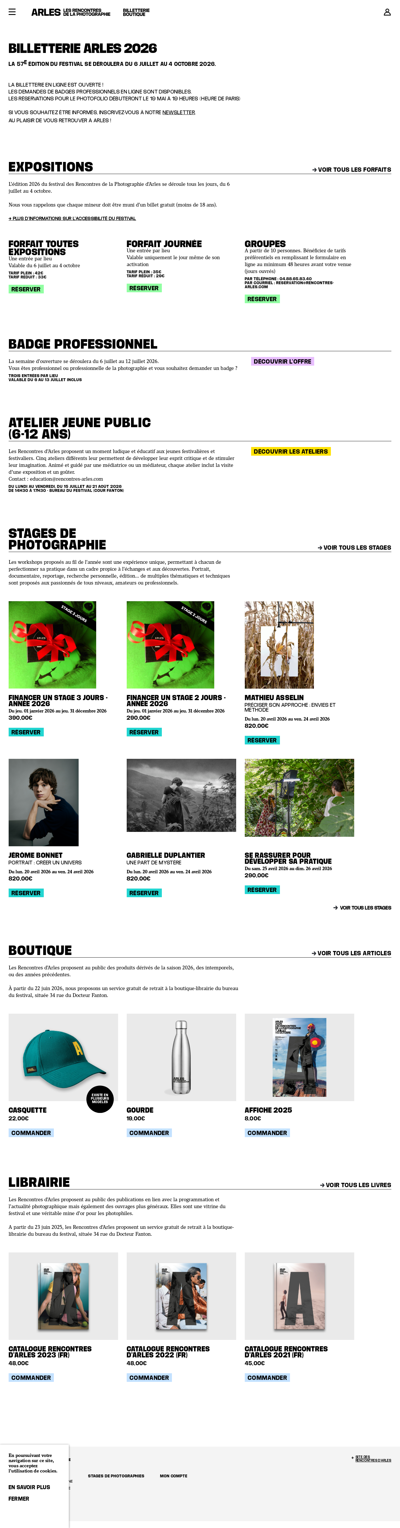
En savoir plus (29, 1487)
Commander (31, 1133)
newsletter (179, 112)
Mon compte (173, 1476)
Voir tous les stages (354, 547)
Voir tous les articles (351, 953)
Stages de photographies (116, 1476)
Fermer (19, 1498)
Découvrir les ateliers (291, 451)
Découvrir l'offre (282, 361)
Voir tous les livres (355, 1185)
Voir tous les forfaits (351, 169)
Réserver (26, 289)
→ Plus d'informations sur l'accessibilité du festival (72, 218)
